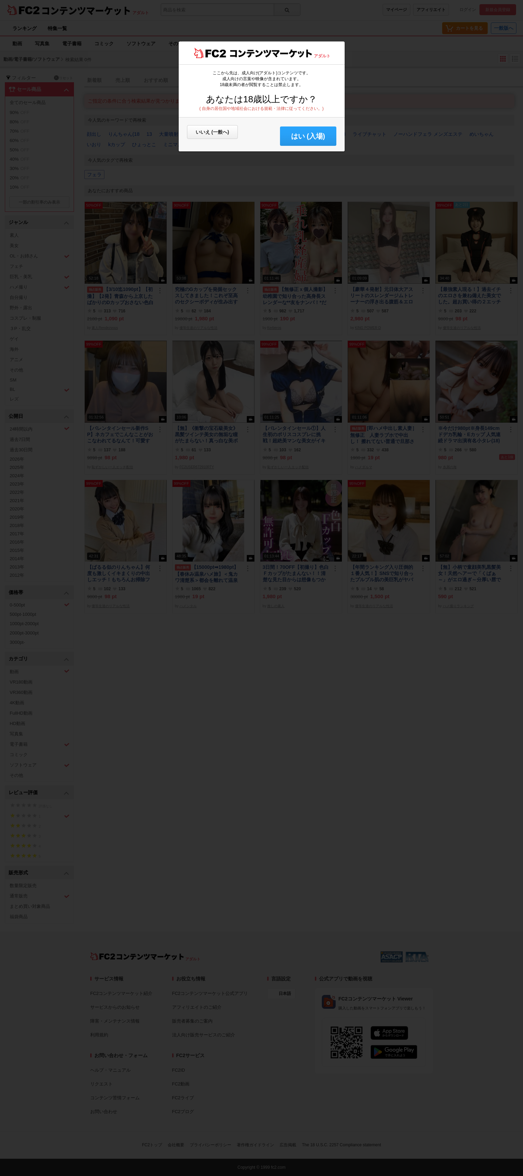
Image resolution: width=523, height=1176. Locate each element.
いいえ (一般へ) (212, 132)
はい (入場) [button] (308, 136)
